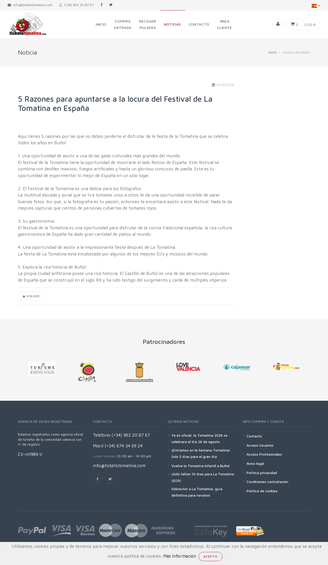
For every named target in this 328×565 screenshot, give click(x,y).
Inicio (273, 52)
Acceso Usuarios (260, 445)
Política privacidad (262, 472)
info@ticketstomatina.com (119, 465)
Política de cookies (262, 491)
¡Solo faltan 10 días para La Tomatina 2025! (202, 477)
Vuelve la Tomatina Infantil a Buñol (200, 466)
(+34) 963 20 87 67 (76, 5)
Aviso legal (255, 463)
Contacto (254, 436)
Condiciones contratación (267, 481)
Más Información (179, 556)
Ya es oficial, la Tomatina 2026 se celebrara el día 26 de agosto (199, 438)
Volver (31, 296)
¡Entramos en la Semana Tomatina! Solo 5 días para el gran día (200, 453)
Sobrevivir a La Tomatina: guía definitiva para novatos (196, 492)
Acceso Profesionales (264, 454)
